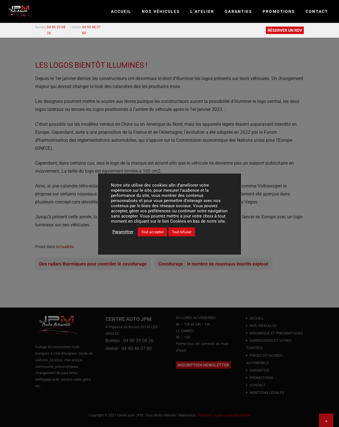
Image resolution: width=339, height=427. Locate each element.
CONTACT (317, 11)
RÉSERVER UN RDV (285, 30)
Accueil (121, 11)
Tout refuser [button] (182, 232)
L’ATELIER (202, 11)
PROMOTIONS (279, 11)
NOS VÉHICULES (161, 11)
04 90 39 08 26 (56, 30)
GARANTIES (238, 11)
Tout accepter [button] (152, 232)
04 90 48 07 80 (91, 30)
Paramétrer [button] (122, 231)
